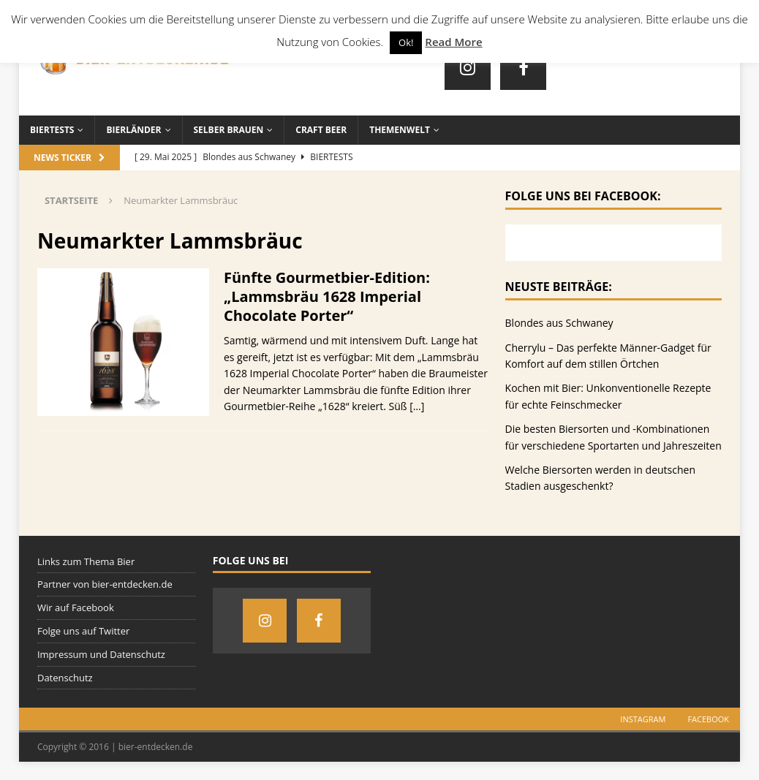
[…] (416, 406)
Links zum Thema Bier (86, 561)
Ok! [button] (406, 42)
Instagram (642, 718)
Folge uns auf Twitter (83, 630)
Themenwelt (399, 130)
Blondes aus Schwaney (559, 323)
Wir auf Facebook (75, 607)
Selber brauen (229, 130)
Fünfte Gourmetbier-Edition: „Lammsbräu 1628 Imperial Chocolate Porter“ (327, 296)
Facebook (708, 718)
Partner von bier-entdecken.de (105, 584)
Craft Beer (321, 130)
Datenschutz (65, 677)
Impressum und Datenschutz (101, 654)
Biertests (52, 130)
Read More (453, 41)
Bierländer (133, 130)
